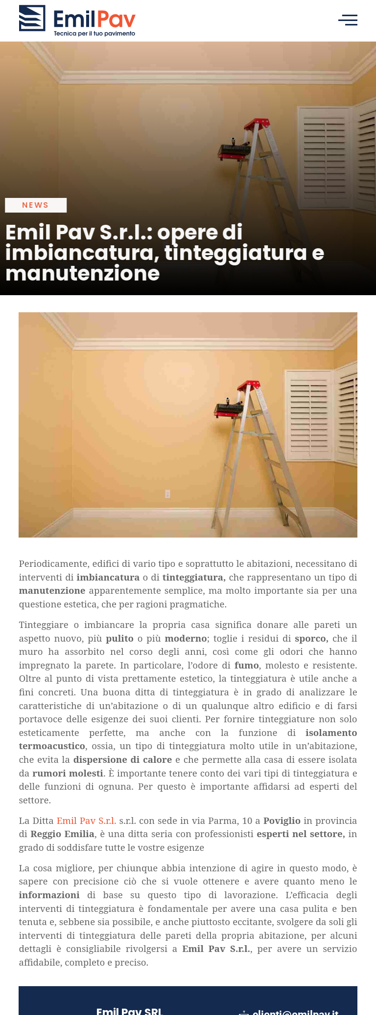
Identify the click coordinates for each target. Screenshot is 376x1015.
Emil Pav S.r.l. (87, 820)
